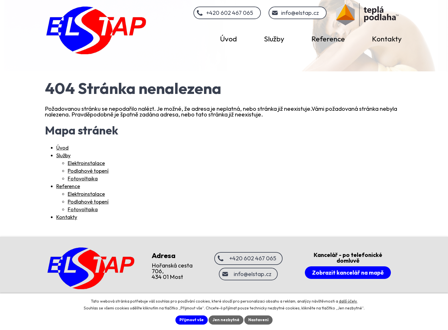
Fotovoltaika (83, 178)
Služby (63, 155)
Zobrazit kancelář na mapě (348, 272)
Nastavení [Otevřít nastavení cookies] (258, 319)
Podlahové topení (88, 171)
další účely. (348, 301)
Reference (68, 186)
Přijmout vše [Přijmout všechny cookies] (191, 319)
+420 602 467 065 (229, 12)
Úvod (62, 147)
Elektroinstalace (86, 163)
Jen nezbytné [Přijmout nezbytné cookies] (226, 319)
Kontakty (66, 217)
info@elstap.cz (300, 12)
